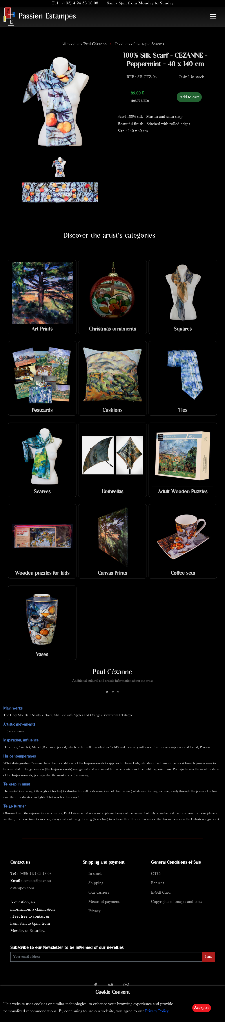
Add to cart (189, 97)
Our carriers (98, 893)
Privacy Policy (157, 1011)
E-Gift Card (161, 893)
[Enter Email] (106, 957)
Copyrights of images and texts (176, 902)
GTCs (156, 874)
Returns (157, 883)
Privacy (94, 911)
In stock (95, 874)
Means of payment (103, 902)
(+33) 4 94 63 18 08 (80, 3)
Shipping (95, 883)
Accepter (201, 1008)
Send (208, 957)
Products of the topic (139, 44)
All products (84, 44)
